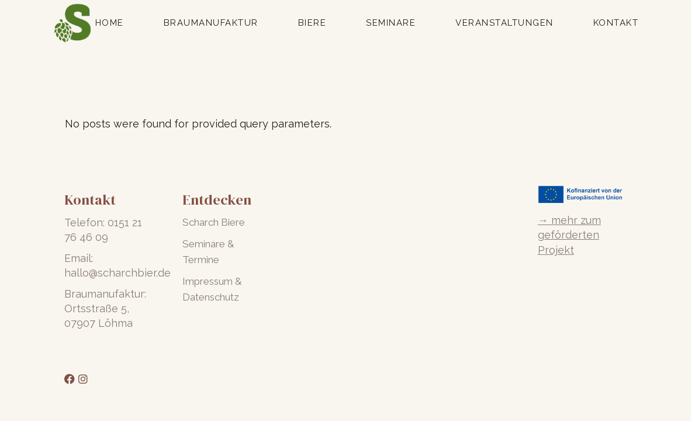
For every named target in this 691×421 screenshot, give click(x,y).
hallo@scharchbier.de (117, 273)
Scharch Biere (213, 222)
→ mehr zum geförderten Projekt (569, 235)
